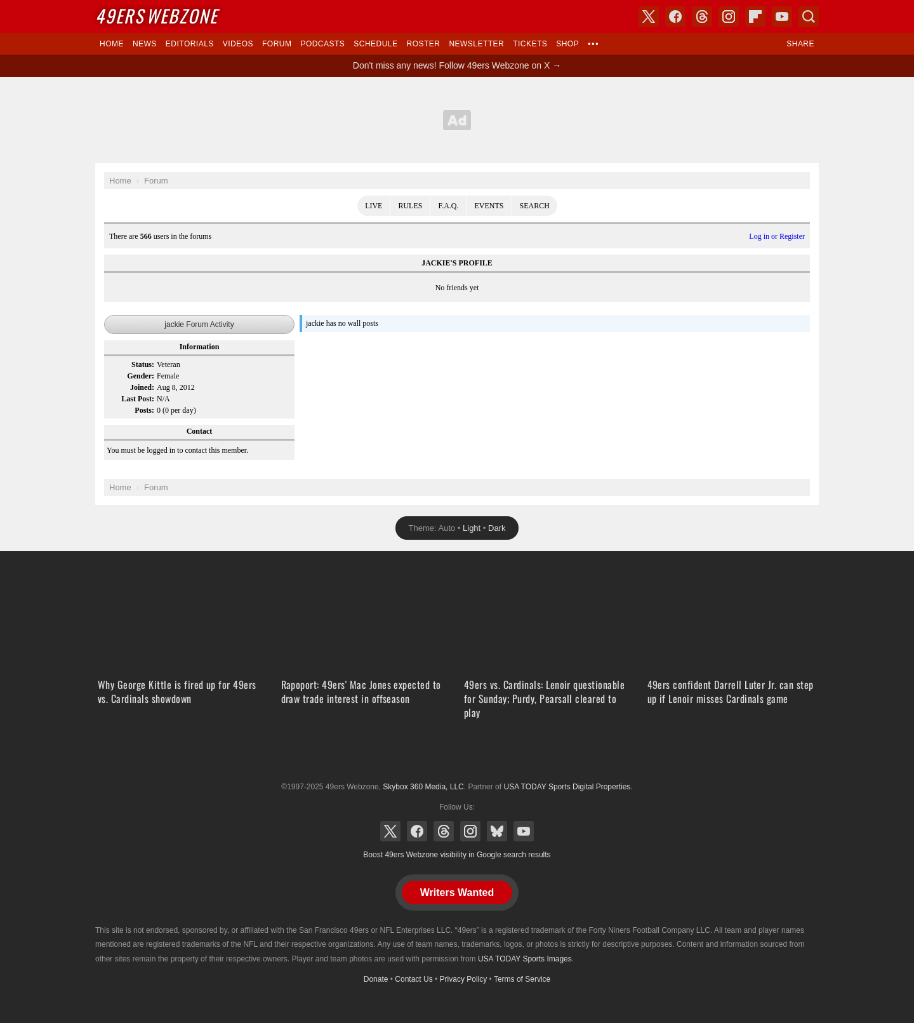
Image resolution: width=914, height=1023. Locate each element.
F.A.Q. (448, 205)
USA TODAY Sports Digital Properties (457, 755)
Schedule (375, 43)
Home (112, 43)
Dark (496, 528)
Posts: (144, 410)
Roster (423, 43)
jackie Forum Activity (199, 324)
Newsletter (476, 43)
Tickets (530, 43)
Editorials (190, 43)
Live (373, 205)
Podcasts (322, 43)
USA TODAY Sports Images (525, 958)
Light (471, 528)
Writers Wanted (457, 892)
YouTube (523, 831)
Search (535, 205)
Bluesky (497, 831)
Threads (444, 831)
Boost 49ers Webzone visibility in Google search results (456, 854)
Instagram (470, 831)
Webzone (156, 16)
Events (489, 205)
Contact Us (413, 979)
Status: (142, 364)
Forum (276, 43)
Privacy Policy (463, 979)
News (145, 43)
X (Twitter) (390, 831)
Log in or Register (777, 236)
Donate (376, 979)
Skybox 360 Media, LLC (423, 786)
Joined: (142, 387)
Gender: (140, 375)
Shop (567, 43)
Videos (238, 43)
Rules (410, 205)
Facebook (417, 831)
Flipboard (755, 16)
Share (800, 43)
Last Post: (137, 398)
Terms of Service (522, 979)
